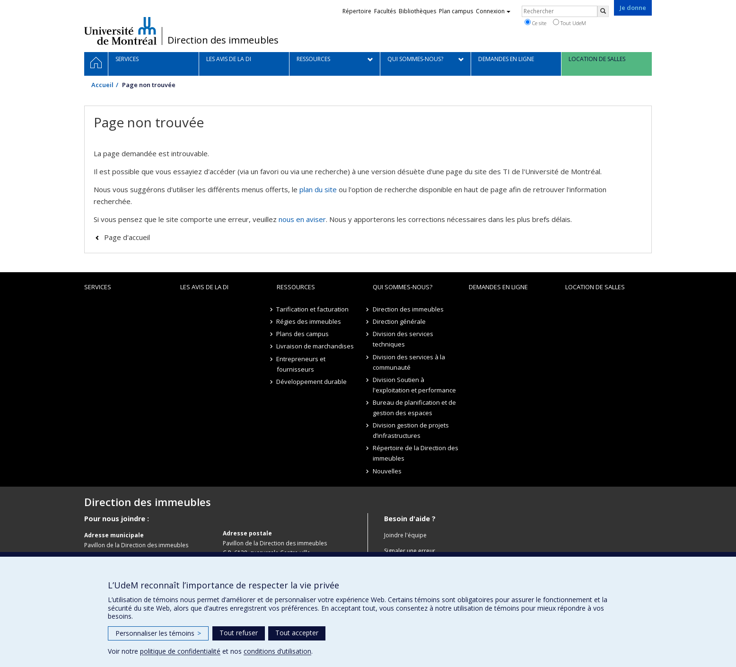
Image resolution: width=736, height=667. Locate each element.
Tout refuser (238, 632)
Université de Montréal (120, 31)
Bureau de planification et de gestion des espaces (414, 407)
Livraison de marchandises (315, 346)
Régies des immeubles (309, 321)
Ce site (535, 23)
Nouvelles (387, 471)
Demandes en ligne (498, 287)
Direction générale (399, 321)
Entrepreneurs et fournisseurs (301, 364)
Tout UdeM (569, 23)
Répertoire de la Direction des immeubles (415, 453)
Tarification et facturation (313, 309)
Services (97, 287)
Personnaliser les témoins (158, 633)
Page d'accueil (127, 237)
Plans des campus (303, 333)
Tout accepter (296, 632)
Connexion (493, 11)
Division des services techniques (403, 338)
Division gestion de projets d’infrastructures (411, 430)
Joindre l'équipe (405, 535)
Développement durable (312, 381)
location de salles (595, 287)
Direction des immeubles (223, 40)
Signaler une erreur (409, 551)
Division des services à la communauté (409, 362)
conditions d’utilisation (277, 651)
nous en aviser (302, 219)
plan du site (318, 189)
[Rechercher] (603, 11)
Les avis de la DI (204, 287)
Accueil (102, 84)
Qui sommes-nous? (402, 287)
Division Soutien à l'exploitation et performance (414, 384)
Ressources (296, 287)
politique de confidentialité (180, 651)
